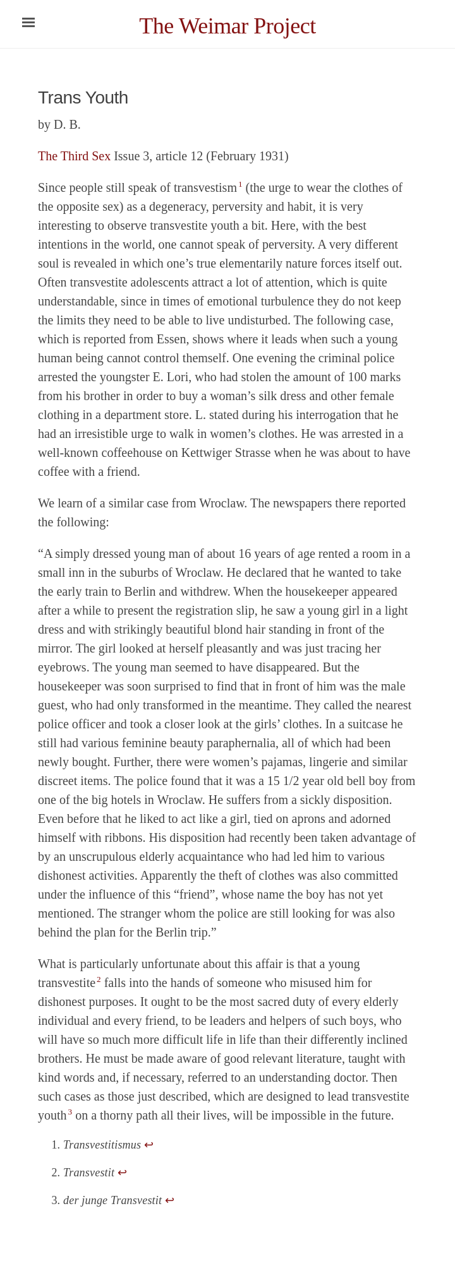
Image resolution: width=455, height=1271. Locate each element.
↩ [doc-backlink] (149, 1144)
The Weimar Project (227, 25)
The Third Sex (74, 156)
